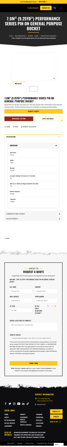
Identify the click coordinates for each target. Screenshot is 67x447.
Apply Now (42, 2)
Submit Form (33, 363)
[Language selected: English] (59, 445)
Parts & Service (25, 424)
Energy (22, 414)
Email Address (15, 296)
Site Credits (10, 442)
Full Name (13, 286)
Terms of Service (16, 334)
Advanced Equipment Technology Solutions (29, 432)
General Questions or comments (21, 320)
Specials (39, 419)
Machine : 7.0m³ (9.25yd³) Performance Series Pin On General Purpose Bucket (32, 280)
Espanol (39, 425)
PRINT (15, 126)
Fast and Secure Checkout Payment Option (29, 436)
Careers (56, 416)
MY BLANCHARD (9, 419)
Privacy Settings (5, 446)
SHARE (7, 126)
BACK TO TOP (55, 421)
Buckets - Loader (33, 36)
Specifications (33, 136)
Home (11, 36)
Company (38, 286)
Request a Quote (33, 111)
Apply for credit (48, 118)
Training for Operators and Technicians (28, 434)
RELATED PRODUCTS (33, 217)
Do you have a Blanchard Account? (38, 310)
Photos (18, 84)
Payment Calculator (28, 126)
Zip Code (13, 305)
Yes (46, 305)
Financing (39, 416)
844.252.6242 (32, 8)
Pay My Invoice (9, 422)
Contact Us (46, 8)
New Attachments (20, 36)
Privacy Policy (29, 442)
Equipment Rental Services (24, 419)
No (54, 305)
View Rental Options (18, 118)
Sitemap (19, 442)
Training (39, 414)
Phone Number (40, 296)
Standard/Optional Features (33, 213)
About (6, 416)
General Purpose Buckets (48, 36)
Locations (39, 422)
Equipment (8, 425)
